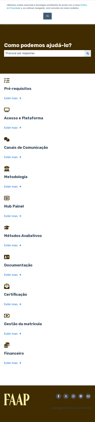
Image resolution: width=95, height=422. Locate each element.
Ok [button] (47, 16)
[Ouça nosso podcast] (81, 396)
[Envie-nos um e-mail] (88, 396)
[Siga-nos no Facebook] (58, 396)
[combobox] (44, 53)
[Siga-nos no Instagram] (73, 396)
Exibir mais (11, 98)
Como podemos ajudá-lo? (38, 45)
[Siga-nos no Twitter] (66, 396)
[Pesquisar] (88, 53)
